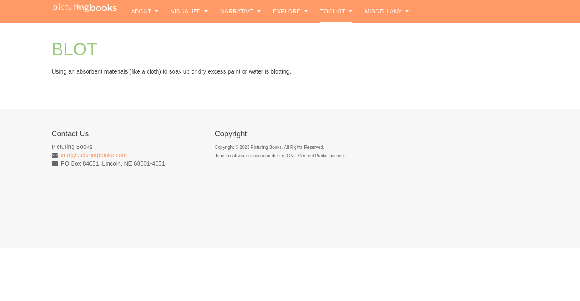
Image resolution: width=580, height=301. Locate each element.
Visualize (189, 11)
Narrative (240, 11)
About (144, 11)
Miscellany (387, 11)
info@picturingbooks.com (94, 155)
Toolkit (336, 11)
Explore (290, 11)
